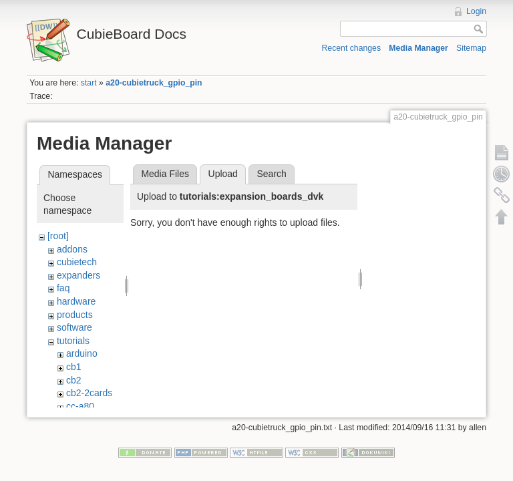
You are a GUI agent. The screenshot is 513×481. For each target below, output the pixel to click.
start (89, 83)
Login (476, 11)
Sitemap (471, 48)
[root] (58, 235)
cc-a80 (80, 406)
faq (63, 288)
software (74, 327)
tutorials (73, 340)
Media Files (165, 173)
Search (271, 173)
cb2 (73, 380)
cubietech (77, 262)
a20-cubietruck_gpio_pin (154, 83)
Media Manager (418, 48)
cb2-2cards (89, 392)
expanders (78, 275)
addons (72, 249)
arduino (82, 353)
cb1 (73, 366)
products (75, 314)
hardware (76, 301)
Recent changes (351, 48)
